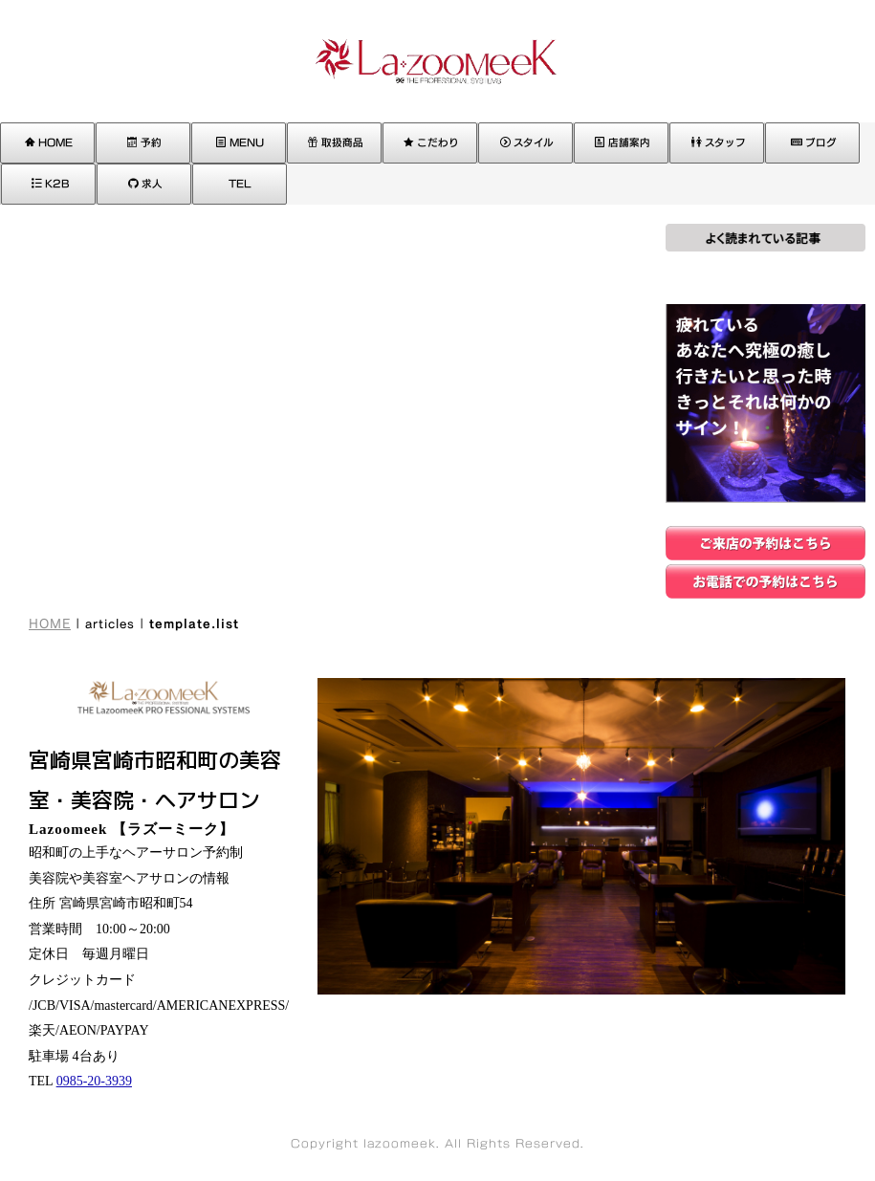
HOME (49, 142)
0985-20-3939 (94, 1081)
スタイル (527, 142)
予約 (144, 142)
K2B (50, 183)
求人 (145, 183)
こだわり (431, 142)
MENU (240, 142)
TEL (240, 183)
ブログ (814, 142)
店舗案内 (622, 142)
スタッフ (718, 142)
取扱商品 (335, 142)
